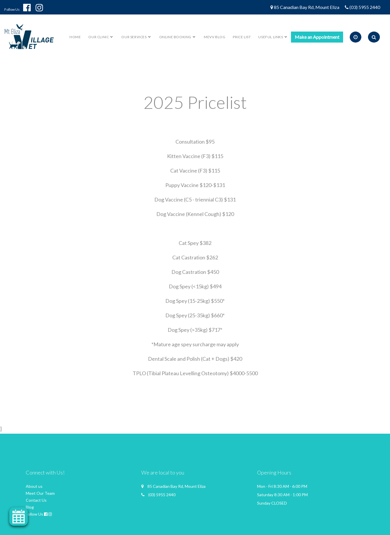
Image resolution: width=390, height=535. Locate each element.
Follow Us (12, 9)
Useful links (270, 37)
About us (34, 486)
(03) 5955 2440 (364, 7)
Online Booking (175, 37)
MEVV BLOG (214, 37)
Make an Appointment (317, 37)
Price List (242, 37)
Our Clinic (98, 37)
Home (75, 37)
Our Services (134, 37)
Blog (30, 507)
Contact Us (36, 500)
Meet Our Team (40, 493)
